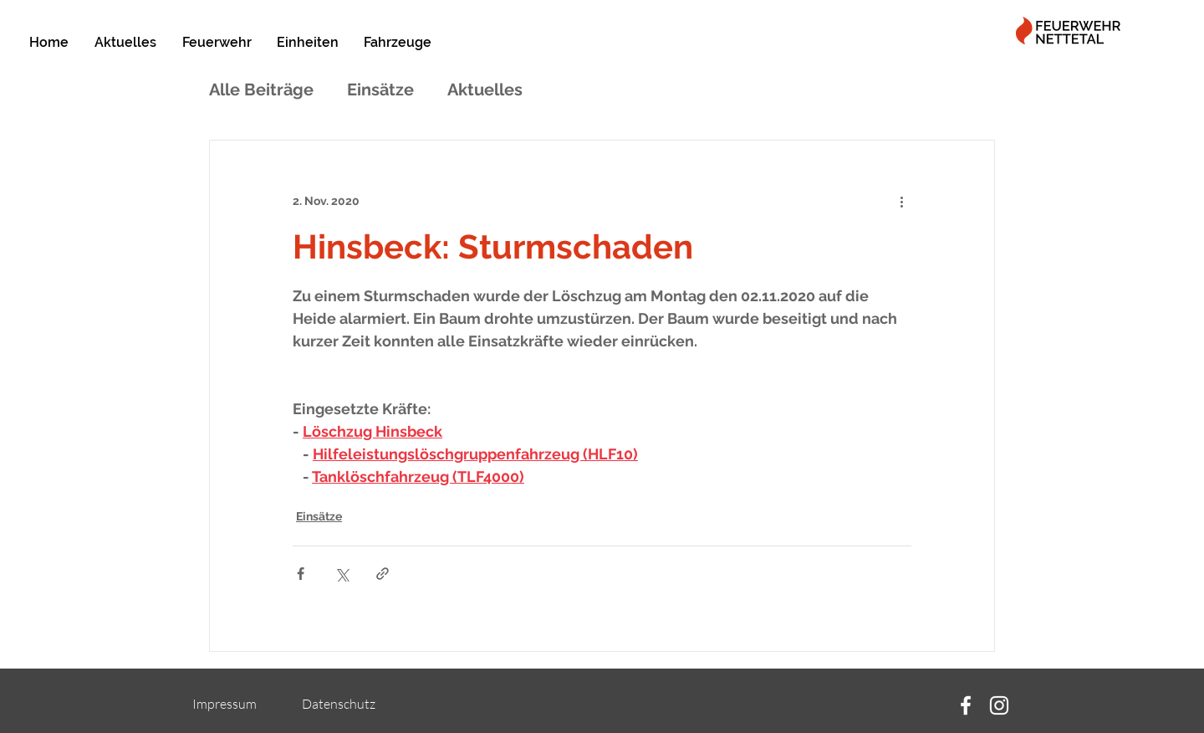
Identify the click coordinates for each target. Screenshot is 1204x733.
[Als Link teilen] (382, 574)
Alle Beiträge (261, 89)
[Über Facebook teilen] (301, 574)
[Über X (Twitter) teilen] (341, 574)
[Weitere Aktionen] (901, 201)
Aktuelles (485, 89)
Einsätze (380, 89)
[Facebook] (965, 705)
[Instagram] (999, 705)
